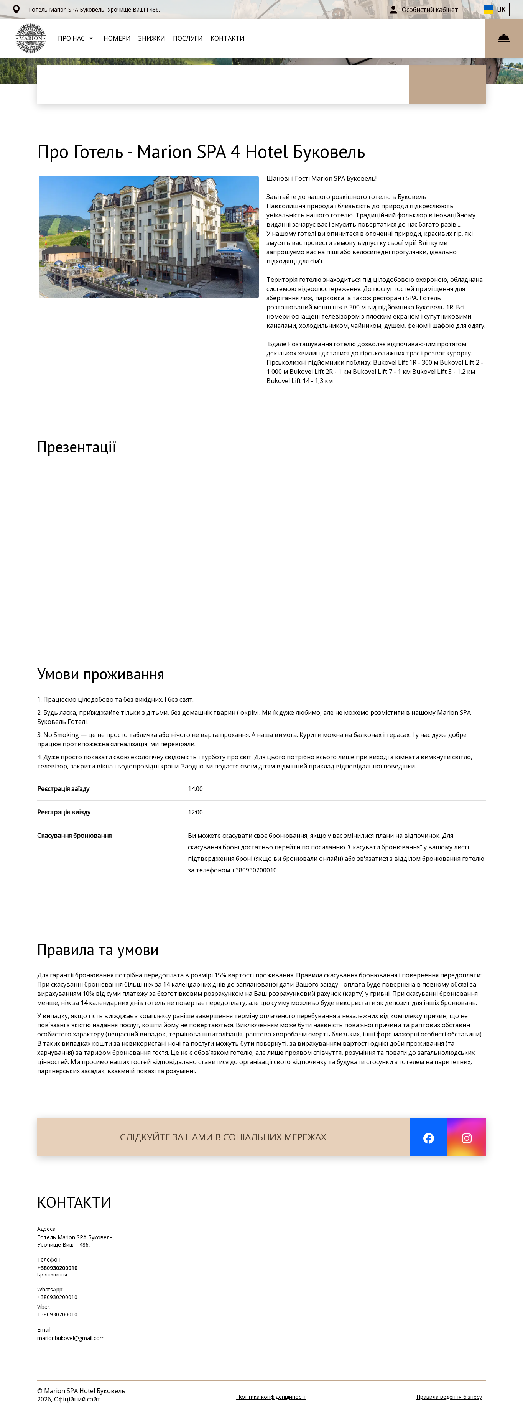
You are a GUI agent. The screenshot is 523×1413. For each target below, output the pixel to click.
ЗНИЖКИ (151, 38)
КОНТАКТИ (228, 38)
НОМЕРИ (117, 38)
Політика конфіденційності (271, 1396)
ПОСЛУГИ (188, 38)
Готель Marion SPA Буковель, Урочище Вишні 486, (75, 1241)
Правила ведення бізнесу (449, 1396)
